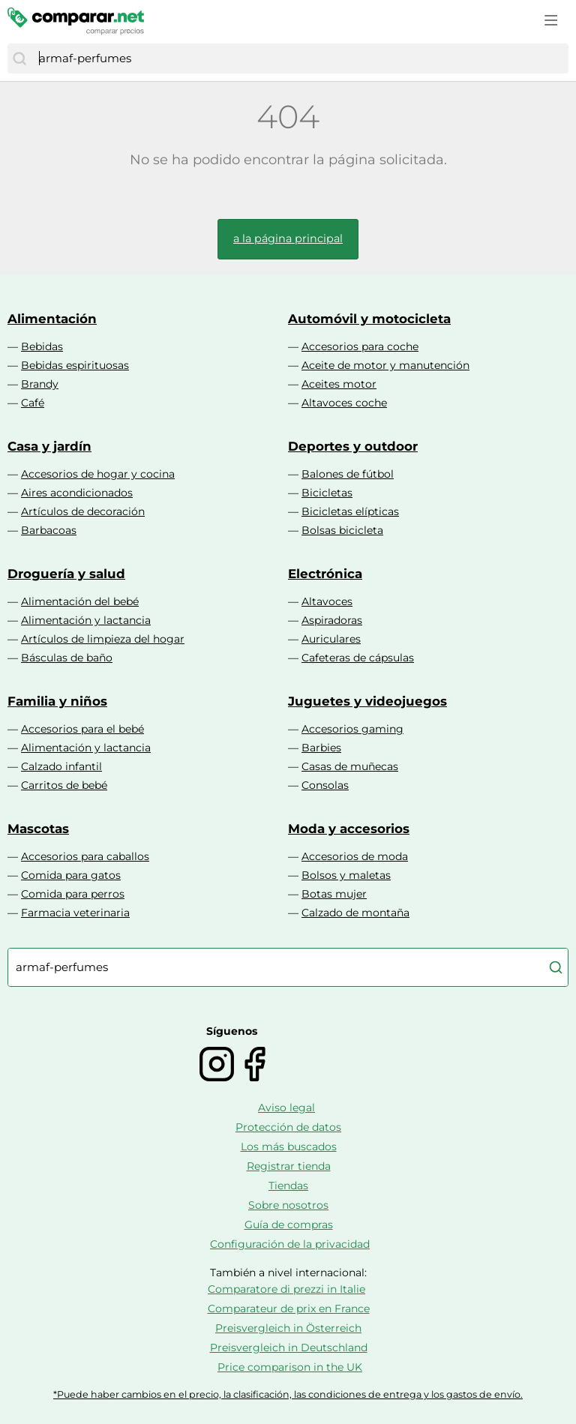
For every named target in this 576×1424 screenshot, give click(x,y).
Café (32, 402)
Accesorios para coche (360, 346)
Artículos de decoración (83, 511)
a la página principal (288, 238)
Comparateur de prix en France (289, 1308)
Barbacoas (48, 530)
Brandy (39, 384)
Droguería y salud (66, 573)
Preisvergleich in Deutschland (289, 1347)
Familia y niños (57, 701)
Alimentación (52, 318)
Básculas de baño (66, 657)
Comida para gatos (71, 875)
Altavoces (327, 601)
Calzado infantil (61, 766)
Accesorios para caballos (85, 856)
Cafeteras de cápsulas (358, 657)
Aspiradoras (332, 620)
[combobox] (300, 58)
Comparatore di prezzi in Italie (286, 1289)
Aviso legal (286, 1107)
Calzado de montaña (356, 912)
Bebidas (42, 346)
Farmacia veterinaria (75, 912)
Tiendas (288, 1185)
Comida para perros (72, 894)
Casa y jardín (50, 446)
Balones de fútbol (348, 474)
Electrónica (325, 573)
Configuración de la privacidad (290, 1244)
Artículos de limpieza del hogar (102, 639)
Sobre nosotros (288, 1205)
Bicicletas (327, 492)
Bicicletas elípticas (350, 511)
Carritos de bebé (64, 785)
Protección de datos (288, 1127)
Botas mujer (334, 894)
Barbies (321, 747)
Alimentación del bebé (80, 601)
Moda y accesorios (349, 828)
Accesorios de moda (355, 856)
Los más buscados (289, 1146)
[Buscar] (20, 58)
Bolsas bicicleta (342, 530)
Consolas (325, 785)
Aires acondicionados (77, 492)
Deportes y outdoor (353, 446)
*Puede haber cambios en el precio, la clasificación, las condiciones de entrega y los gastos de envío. (288, 1394)
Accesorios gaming (353, 729)
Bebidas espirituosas (75, 365)
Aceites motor (339, 384)
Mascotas (38, 828)
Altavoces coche (344, 402)
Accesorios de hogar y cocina (98, 474)
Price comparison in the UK (290, 1367)
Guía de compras (288, 1224)
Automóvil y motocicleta (369, 318)
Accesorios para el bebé (82, 729)
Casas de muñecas (350, 766)
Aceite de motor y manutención (386, 365)
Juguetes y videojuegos (367, 701)
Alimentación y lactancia (86, 620)
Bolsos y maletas (346, 875)
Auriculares (331, 639)
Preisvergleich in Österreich (288, 1328)
